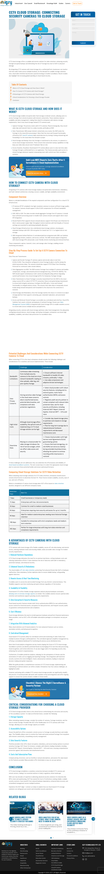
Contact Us (70, 851)
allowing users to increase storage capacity (22, 594)
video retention (59, 483)
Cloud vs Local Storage (57, 856)
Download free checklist (37, 694)
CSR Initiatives (55, 858)
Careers (69, 853)
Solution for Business (57, 848)
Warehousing (24, 851)
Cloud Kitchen (40, 856)
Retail (22, 856)
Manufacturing (24, 865)
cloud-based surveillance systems (19, 465)
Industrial (23, 860)
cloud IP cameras (28, 135)
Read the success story (37, 173)
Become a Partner (56, 851)
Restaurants (23, 853)
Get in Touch (77, 3)
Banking (22, 848)
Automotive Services (42, 860)
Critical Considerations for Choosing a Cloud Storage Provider (31, 97)
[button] (50, 837)
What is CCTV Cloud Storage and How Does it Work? (29, 88)
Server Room (39, 853)
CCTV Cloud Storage (57, 865)
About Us (69, 848)
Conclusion (16, 100)
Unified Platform (56, 853)
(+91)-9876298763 (89, 856)
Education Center (41, 858)
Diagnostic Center (41, 863)
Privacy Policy (70, 858)
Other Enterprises (25, 868)
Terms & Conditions (72, 856)
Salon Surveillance (41, 851)
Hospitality (23, 863)
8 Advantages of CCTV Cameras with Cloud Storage (28, 94)
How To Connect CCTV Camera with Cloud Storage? (28, 91)
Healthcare (23, 858)
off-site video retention (27, 570)
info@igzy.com (88, 853)
